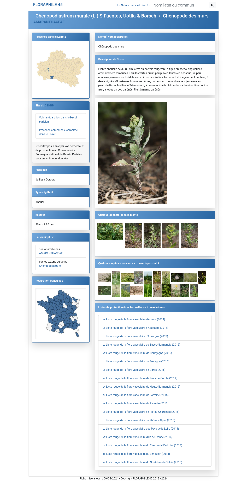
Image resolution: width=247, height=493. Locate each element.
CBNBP (49, 105)
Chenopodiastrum (50, 265)
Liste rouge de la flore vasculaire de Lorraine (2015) (135, 395)
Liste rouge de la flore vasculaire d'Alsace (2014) (133, 319)
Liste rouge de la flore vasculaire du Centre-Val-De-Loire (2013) (142, 445)
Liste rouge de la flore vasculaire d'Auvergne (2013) (135, 336)
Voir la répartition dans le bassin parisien (58, 119)
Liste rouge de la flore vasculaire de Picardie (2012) (135, 403)
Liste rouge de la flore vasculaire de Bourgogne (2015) (137, 353)
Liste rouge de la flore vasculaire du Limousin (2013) (136, 454)
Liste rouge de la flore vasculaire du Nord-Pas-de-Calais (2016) (142, 462)
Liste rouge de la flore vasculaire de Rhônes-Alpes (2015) (138, 420)
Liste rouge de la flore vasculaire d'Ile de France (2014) (137, 437)
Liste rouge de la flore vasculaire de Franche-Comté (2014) (139, 378)
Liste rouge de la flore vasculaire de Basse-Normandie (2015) (141, 344)
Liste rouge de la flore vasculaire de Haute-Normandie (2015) (141, 386)
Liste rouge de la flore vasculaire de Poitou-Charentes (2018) (140, 412)
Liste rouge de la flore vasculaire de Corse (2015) (134, 370)
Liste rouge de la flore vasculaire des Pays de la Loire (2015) (140, 428)
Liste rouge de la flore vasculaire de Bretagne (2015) (135, 361)
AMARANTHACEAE (48, 22)
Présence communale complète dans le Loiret (58, 132)
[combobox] (180, 5)
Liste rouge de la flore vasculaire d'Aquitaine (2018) (135, 328)
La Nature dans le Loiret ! (132, 5)
